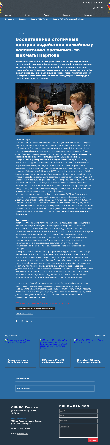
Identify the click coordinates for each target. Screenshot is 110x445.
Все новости (9, 19)
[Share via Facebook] (16, 321)
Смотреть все (100, 335)
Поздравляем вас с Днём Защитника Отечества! (17, 361)
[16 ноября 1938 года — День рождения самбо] (89, 347)
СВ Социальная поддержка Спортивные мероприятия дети (35, 308)
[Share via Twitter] (22, 321)
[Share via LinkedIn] (27, 321)
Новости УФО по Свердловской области (68, 19)
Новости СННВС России (39, 19)
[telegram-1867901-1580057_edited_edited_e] (97, 7)
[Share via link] (32, 321)
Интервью (22, 19)
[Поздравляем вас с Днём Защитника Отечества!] (20, 347)
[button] (102, 19)
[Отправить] (93, 440)
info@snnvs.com (22, 434)
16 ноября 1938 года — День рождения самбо (89, 361)
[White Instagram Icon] (93, 7)
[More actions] (93, 33)
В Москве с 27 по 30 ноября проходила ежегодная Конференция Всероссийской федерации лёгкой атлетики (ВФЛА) (53, 361)
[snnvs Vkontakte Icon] (101, 7)
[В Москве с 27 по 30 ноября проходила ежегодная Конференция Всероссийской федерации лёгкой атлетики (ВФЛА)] (55, 347)
